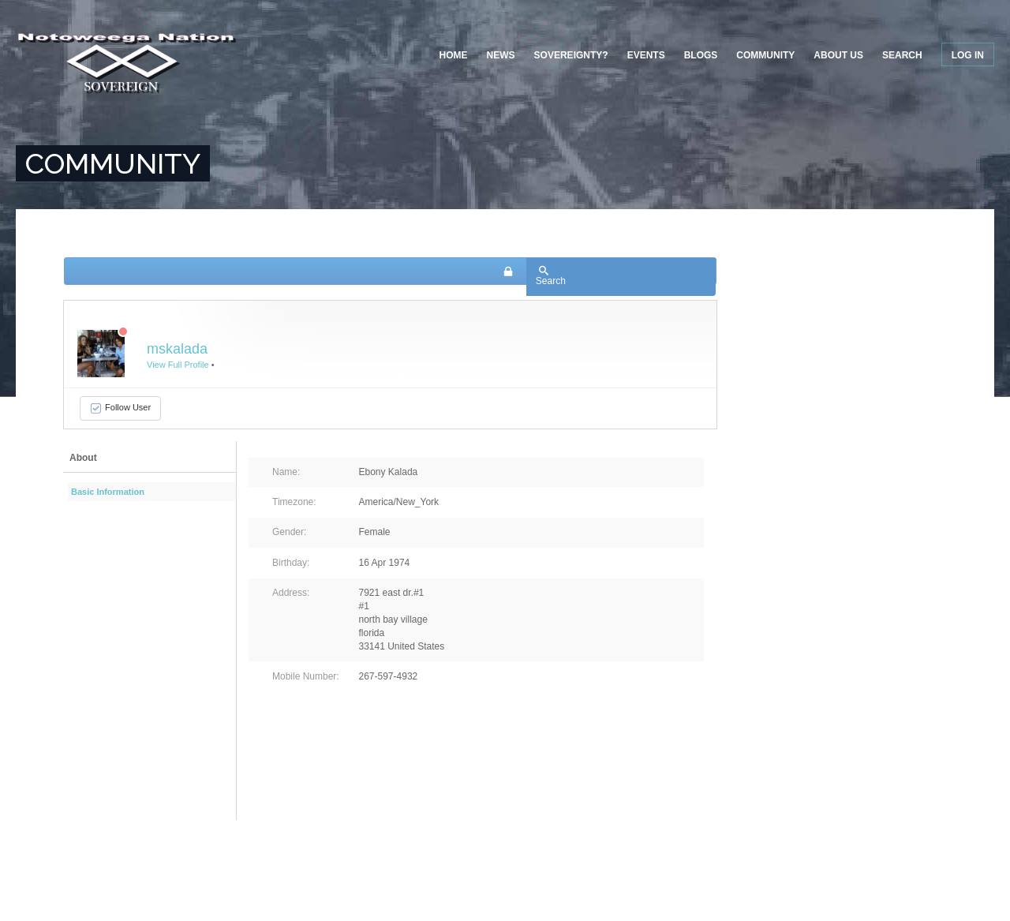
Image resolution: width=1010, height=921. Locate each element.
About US (838, 55)
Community (765, 55)
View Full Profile (178, 364)
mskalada (177, 349)
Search (902, 55)
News (501, 55)
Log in (968, 55)
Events (646, 55)
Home (454, 55)
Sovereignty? (571, 55)
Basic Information (107, 491)
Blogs (701, 55)
